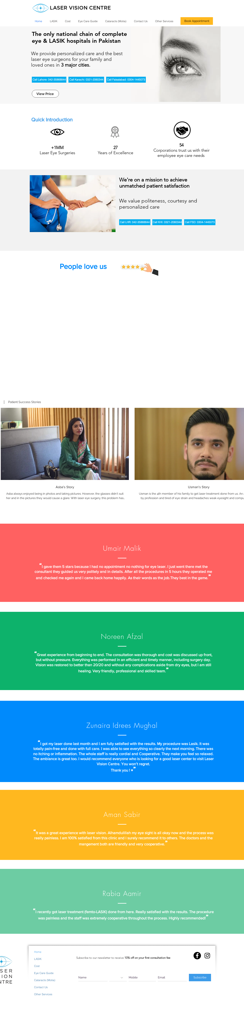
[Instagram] (207, 955)
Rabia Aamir (122, 893)
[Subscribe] (200, 977)
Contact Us (41, 987)
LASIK (38, 959)
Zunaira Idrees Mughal (122, 725)
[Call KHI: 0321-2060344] (167, 222)
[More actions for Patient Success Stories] (22, 402)
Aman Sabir (122, 814)
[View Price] (45, 94)
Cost (37, 966)
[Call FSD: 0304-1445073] (199, 222)
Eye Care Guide (44, 973)
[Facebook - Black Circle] (197, 955)
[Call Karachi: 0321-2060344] (86, 80)
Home (37, 952)
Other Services (43, 994)
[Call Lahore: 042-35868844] (49, 80)
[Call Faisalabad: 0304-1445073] (126, 80)
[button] (22, 402)
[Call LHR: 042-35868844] (134, 222)
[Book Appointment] (197, 21)
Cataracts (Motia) (44, 980)
